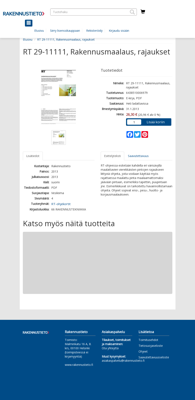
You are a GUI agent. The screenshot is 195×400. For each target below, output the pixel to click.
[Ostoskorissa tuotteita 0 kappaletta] (143, 11)
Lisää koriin (156, 122)
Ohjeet (143, 351)
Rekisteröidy (94, 31)
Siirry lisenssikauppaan (65, 31)
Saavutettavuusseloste (154, 357)
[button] (132, 12)
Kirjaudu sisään (119, 31)
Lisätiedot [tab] (32, 156)
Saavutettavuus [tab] (138, 156)
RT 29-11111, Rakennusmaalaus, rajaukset (66, 39)
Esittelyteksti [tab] (112, 156)
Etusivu (39, 31)
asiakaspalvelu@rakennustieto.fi (123, 361)
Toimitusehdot (148, 340)
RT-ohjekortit (61, 204)
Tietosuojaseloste (151, 346)
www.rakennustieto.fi (79, 365)
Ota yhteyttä (110, 348)
